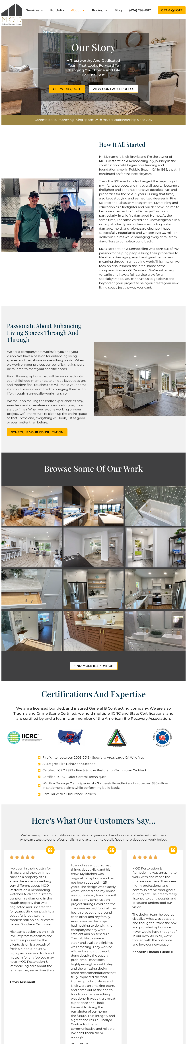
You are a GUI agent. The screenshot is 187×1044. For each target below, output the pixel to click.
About (78, 10)
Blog (118, 10)
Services (34, 10)
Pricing (99, 10)
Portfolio (57, 10)
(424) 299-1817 (140, 10)
